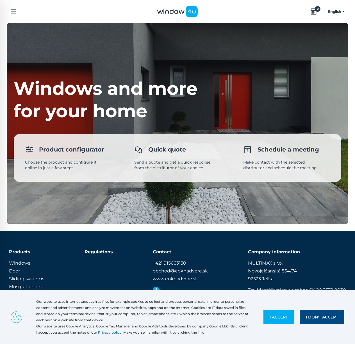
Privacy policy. (110, 332)
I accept (279, 317)
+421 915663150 (169, 263)
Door (14, 271)
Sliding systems (26, 278)
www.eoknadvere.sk (175, 278)
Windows (19, 263)
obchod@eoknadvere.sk (180, 271)
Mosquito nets (25, 286)
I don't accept (322, 317)
